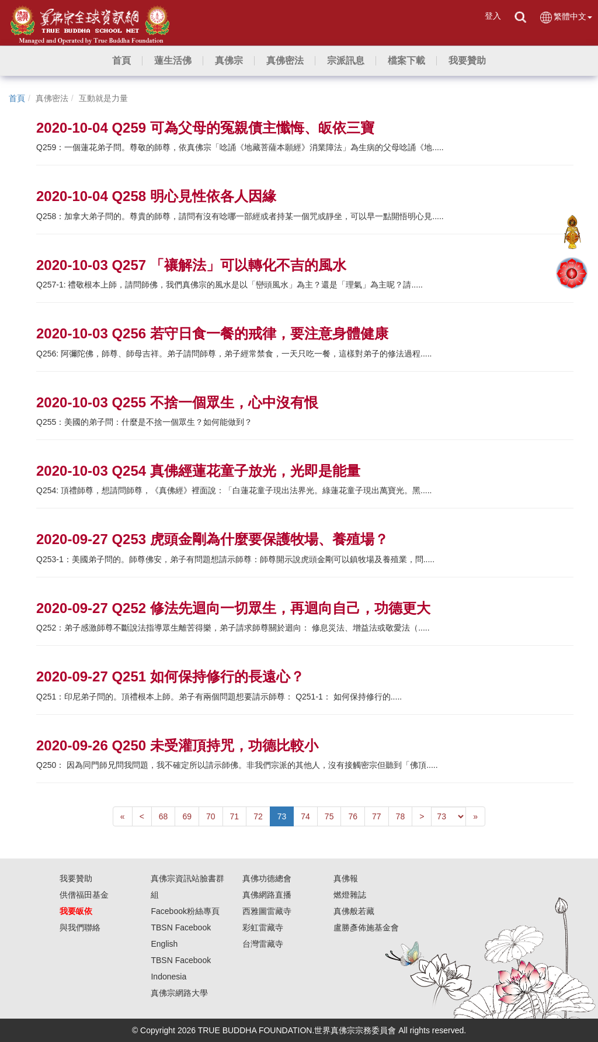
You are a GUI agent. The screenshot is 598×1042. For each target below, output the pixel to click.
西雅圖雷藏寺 (266, 911)
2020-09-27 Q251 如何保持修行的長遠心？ (170, 676)
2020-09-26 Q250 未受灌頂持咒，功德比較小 (177, 745)
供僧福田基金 (84, 894)
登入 (493, 15)
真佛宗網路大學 (179, 993)
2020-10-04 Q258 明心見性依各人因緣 (156, 196)
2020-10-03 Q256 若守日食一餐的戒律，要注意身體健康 (212, 333)
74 (305, 816)
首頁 (17, 98)
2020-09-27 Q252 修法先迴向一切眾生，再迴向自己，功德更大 (233, 608)
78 (400, 816)
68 (163, 816)
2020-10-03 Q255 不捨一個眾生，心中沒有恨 (177, 402)
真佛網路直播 (266, 894)
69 (187, 816)
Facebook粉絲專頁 (185, 911)
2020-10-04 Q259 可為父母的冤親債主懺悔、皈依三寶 (205, 128)
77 (376, 816)
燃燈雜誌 (349, 894)
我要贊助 (76, 878)
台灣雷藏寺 (262, 943)
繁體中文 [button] (565, 17)
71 (234, 816)
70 (210, 816)
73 (282, 816)
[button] (172, 60)
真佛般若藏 (353, 911)
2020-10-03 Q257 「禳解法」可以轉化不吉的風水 (191, 265)
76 (352, 816)
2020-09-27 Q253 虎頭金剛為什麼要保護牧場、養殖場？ (212, 539)
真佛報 (345, 878)
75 (329, 816)
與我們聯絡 (80, 927)
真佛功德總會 (266, 878)
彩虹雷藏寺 (262, 927)
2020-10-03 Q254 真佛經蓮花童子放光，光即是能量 (198, 471)
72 (258, 816)
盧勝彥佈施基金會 (366, 927)
